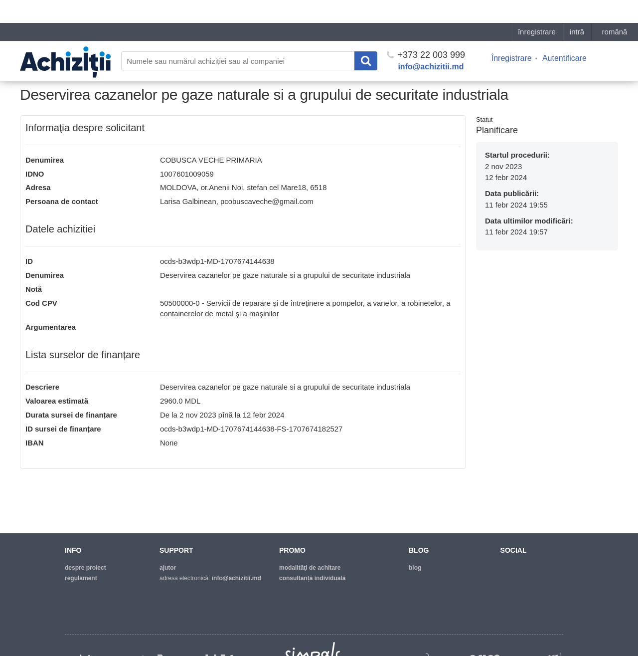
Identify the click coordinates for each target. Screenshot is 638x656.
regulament (81, 578)
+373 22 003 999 (426, 32)
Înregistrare (511, 35)
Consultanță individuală (312, 578)
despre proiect (85, 567)
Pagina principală (45, 68)
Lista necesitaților (102, 68)
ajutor (168, 567)
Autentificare (564, 35)
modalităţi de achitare (309, 567)
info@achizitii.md (431, 43)
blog (415, 567)
